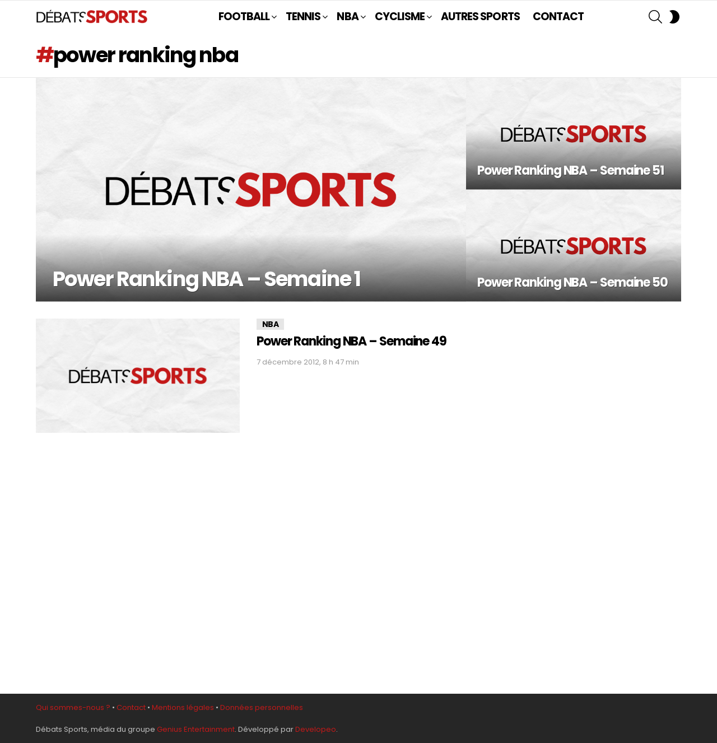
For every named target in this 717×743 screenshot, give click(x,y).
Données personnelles (261, 707)
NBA (347, 16)
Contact (131, 707)
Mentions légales (183, 707)
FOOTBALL (243, 16)
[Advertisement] (578, 498)
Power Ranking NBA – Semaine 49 (351, 341)
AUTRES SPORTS (480, 16)
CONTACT (558, 16)
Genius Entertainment (196, 729)
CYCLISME (400, 16)
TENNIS (303, 16)
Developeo (315, 729)
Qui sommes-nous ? (73, 707)
